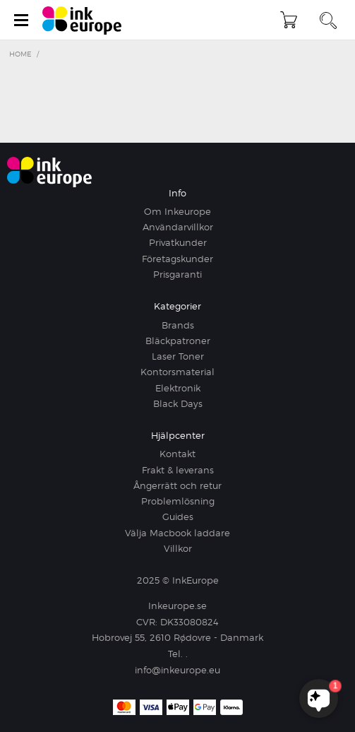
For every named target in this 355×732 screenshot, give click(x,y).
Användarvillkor (178, 226)
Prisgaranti (177, 274)
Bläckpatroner (177, 340)
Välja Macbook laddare (177, 532)
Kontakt (177, 453)
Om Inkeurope (177, 211)
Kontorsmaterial (177, 371)
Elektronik (177, 388)
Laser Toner (178, 356)
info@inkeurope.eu (177, 669)
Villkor (178, 548)
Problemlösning (178, 501)
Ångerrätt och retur (177, 485)
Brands (178, 325)
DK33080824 (189, 621)
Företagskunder (177, 258)
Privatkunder (178, 242)
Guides (177, 516)
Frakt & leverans (178, 470)
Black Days (178, 403)
